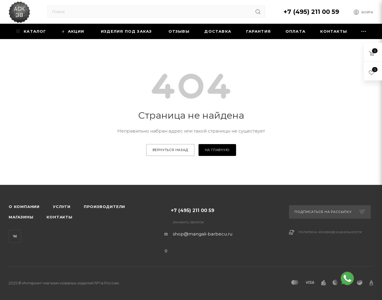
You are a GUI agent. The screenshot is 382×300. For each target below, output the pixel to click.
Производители (104, 206)
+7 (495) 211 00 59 (311, 11)
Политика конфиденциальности (330, 232)
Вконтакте (15, 236)
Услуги (62, 206)
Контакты (59, 217)
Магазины (21, 217)
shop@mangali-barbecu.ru (202, 234)
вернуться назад (170, 150)
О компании (24, 206)
